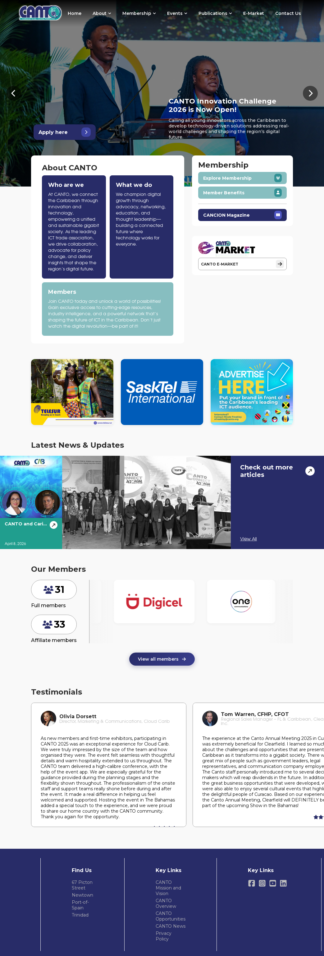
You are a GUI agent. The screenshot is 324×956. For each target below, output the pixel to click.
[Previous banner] (13, 93)
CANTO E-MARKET (242, 264)
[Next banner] (310, 93)
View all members (162, 659)
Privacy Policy (163, 936)
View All (248, 539)
